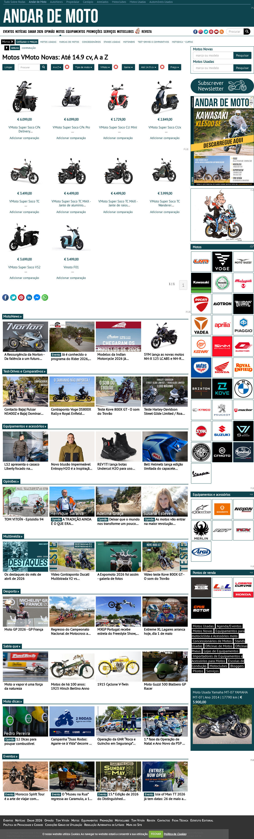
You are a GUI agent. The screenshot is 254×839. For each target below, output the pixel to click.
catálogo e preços (27, 42)
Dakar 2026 (35, 31)
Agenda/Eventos (229, 626)
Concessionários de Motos (212, 641)
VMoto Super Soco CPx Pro (71, 127)
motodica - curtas (182, 42)
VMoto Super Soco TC (24, 201)
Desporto (11, 591)
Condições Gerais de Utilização (63, 825)
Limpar (8, 67)
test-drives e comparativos (153, 42)
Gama (128, 67)
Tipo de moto (83, 67)
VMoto (105, 67)
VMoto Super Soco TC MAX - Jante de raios (118, 203)
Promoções (94, 31)
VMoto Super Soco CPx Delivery (24, 129)
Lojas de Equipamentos (221, 651)
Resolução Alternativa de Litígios (104, 825)
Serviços (109, 31)
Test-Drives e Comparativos (24, 371)
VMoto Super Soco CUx (165, 127)
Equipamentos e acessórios (25, 426)
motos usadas (48, 42)
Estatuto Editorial (201, 820)
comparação (29, 48)
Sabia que (12, 646)
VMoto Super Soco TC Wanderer (165, 203)
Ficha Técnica (180, 820)
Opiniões (11, 481)
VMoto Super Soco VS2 (24, 267)
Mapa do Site (134, 825)
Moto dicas (12, 701)
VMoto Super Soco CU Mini (118, 127)
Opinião (49, 31)
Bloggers (237, 666)
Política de (175, 834)
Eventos (8, 31)
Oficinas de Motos (218, 646)
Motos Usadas (203, 626)
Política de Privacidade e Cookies (23, 825)
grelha (15, 48)
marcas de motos (69, 42)
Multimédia (13, 536)
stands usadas (112, 42)
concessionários (91, 42)
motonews (129, 42)
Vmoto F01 (71, 267)
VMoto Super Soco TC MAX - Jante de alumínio (71, 203)
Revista (147, 31)
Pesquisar (242, 55)
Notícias (21, 31)
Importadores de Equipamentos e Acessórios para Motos (217, 658)
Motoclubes (125, 31)
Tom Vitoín (62, 820)
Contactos (163, 820)
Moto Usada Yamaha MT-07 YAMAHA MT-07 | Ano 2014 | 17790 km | (222, 717)
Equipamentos (75, 31)
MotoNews (12, 316)
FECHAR (156, 834)
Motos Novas (202, 631)
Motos (60, 31)
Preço (174, 67)
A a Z (57, 67)
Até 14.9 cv (148, 67)
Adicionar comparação (24, 138)
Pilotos (198, 671)
